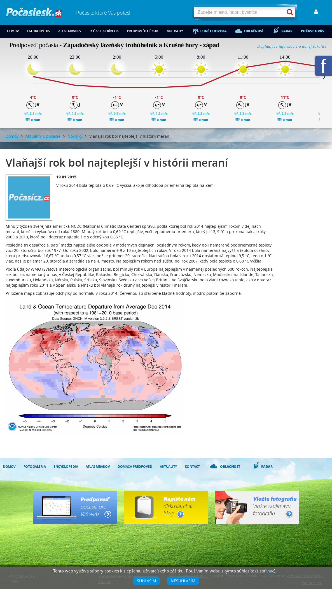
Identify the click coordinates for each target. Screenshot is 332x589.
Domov (12, 31)
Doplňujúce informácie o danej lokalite (291, 46)
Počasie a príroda (104, 31)
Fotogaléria (35, 466)
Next (324, 76)
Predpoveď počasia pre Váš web (75, 507)
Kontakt (192, 466)
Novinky (74, 136)
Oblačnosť (253, 31)
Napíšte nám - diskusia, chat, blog (166, 507)
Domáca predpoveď (135, 466)
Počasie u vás (312, 31)
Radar (286, 31)
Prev (8, 76)
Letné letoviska (213, 31)
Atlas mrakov (69, 31)
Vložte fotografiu (257, 507)
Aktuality (175, 31)
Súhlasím (146, 580)
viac (270, 571)
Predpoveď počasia (142, 31)
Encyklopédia (38, 31)
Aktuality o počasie (42, 136)
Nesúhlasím (183, 580)
